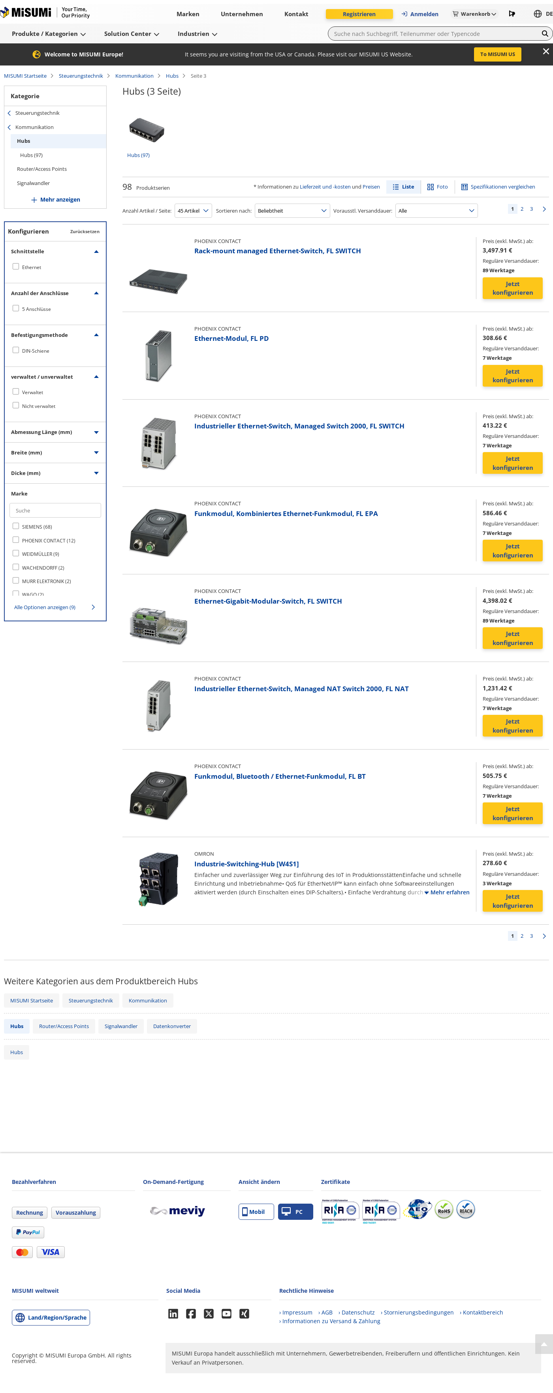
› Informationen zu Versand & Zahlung (329, 1321)
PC (292, 1211)
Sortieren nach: (234, 210)
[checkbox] (55, 267)
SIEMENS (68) (37, 527)
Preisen (371, 186)
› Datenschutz (357, 1312)
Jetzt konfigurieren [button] (513, 288)
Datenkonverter (172, 1026)
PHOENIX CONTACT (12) (48, 540)
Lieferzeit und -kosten (325, 186)
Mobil (253, 1211)
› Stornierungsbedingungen (417, 1312)
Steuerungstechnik (81, 75)
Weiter (544, 209)
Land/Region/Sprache (57, 1317)
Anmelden (419, 14)
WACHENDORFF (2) (43, 568)
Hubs (172, 75)
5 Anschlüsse (36, 309)
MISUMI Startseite (25, 75)
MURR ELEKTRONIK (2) (46, 581)
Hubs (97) (31, 155)
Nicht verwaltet (38, 406)
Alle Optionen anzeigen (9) (44, 607)
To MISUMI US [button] (497, 54)
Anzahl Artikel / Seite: (146, 210)
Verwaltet (32, 392)
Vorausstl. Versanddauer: (362, 210)
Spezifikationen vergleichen (503, 186)
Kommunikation (134, 75)
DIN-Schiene (35, 351)
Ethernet (31, 267)
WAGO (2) (33, 594)
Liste (408, 186)
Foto (442, 186)
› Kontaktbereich (481, 1312)
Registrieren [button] (359, 14)
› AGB (325, 1312)
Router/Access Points (42, 168)
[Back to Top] (544, 1344)
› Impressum (295, 1312)
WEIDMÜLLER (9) (40, 554)
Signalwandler (33, 183)
